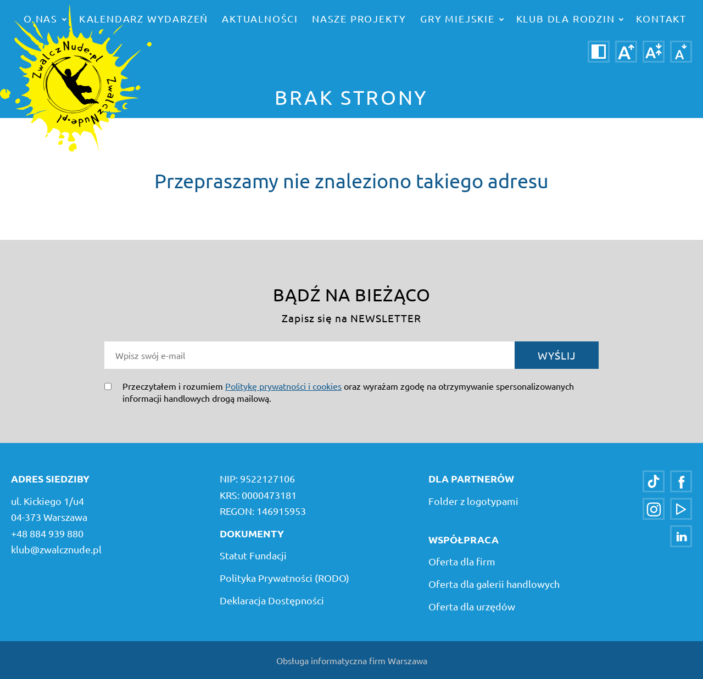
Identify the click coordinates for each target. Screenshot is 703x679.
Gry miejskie (461, 18)
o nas (45, 18)
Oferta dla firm (461, 561)
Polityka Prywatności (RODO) (284, 577)
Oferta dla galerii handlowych (494, 584)
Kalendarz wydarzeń (143, 18)
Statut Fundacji (253, 555)
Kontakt (661, 18)
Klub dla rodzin (570, 18)
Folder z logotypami (473, 501)
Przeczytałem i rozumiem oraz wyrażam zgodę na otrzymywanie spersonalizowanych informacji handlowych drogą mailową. (348, 391)
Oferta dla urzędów (471, 606)
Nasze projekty (359, 18)
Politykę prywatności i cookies (283, 385)
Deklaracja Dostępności (272, 600)
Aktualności (260, 18)
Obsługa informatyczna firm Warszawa (351, 660)
